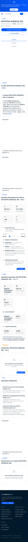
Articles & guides (19, 514)
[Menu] (25, 13)
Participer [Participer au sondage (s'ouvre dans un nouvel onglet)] (14, 9)
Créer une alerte (14, 33)
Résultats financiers (5, 514)
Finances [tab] (14, 46)
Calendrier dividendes (6, 511)
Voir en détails (20, 268)
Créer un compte (5, 527)
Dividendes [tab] (14, 43)
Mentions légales (4, 537)
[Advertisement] (14, 65)
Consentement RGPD (16, 537)
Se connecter (4, 525)
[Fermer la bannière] (26, 6)
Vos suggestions (5, 529)
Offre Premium (18, 516)
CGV (10, 537)
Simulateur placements (20, 511)
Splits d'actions (4, 516)
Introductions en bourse (6, 518)
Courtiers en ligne (19, 509)
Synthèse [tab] (14, 39)
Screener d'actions (5, 509)
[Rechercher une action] (11, 14)
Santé (8, 26)
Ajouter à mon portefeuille (14, 29)
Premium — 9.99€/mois (7, 503)
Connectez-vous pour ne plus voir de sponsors (12, 151)
